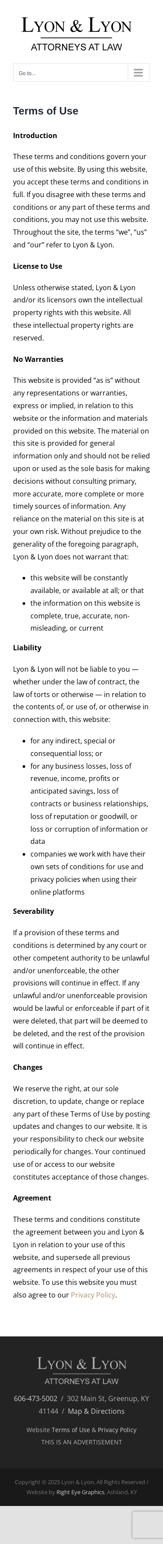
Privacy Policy (93, 1295)
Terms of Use (71, 1430)
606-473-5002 (35, 1398)
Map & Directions (96, 1411)
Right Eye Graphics (80, 1492)
